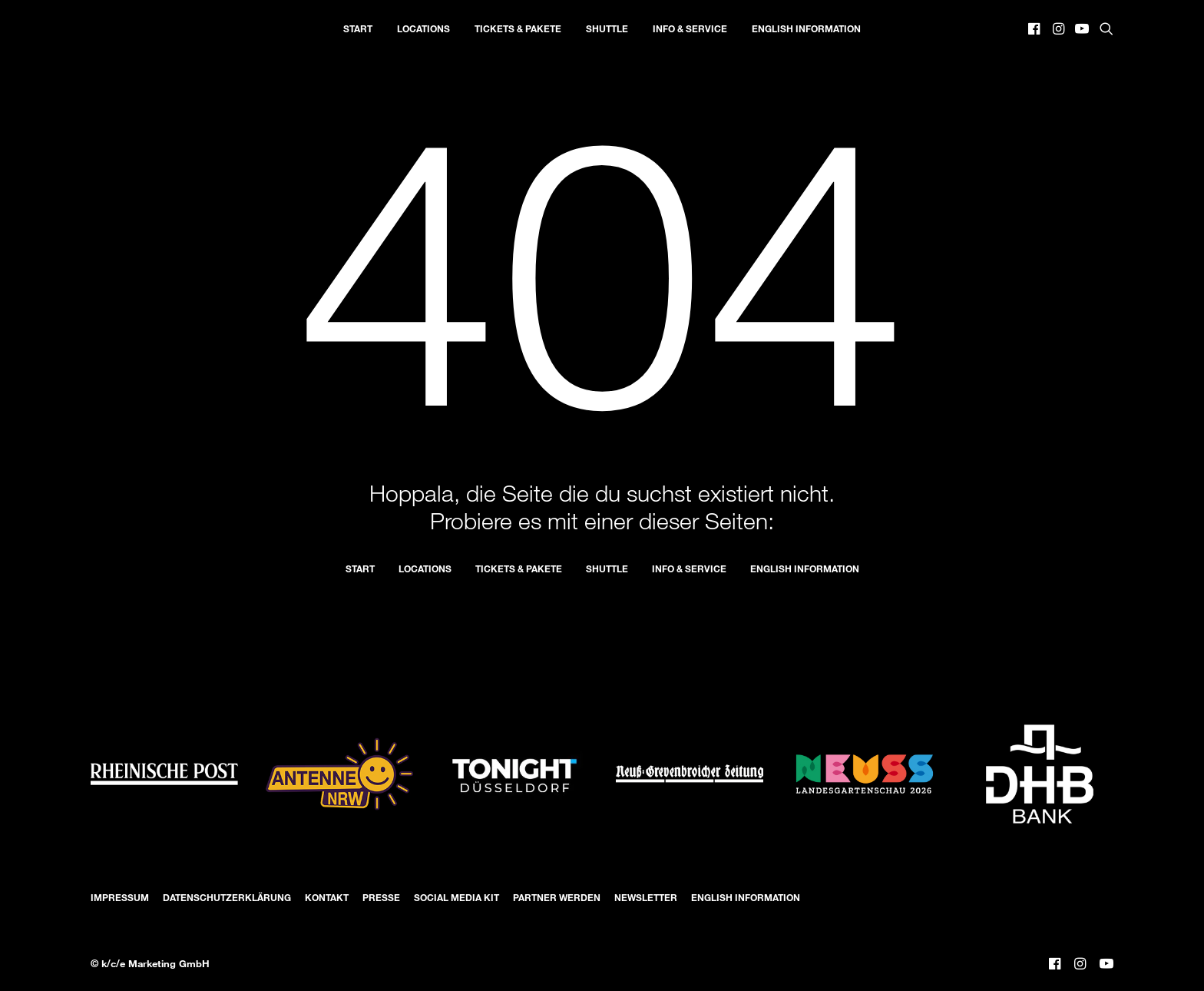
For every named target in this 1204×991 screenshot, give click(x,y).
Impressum (120, 897)
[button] (1035, 28)
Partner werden (556, 897)
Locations (423, 28)
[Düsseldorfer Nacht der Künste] (98, 28)
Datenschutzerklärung (227, 897)
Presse (381, 897)
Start (357, 28)
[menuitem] (357, 28)
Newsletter (645, 897)
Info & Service (690, 28)
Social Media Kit (456, 897)
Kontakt (327, 897)
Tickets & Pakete (518, 28)
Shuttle (607, 28)
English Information (806, 28)
